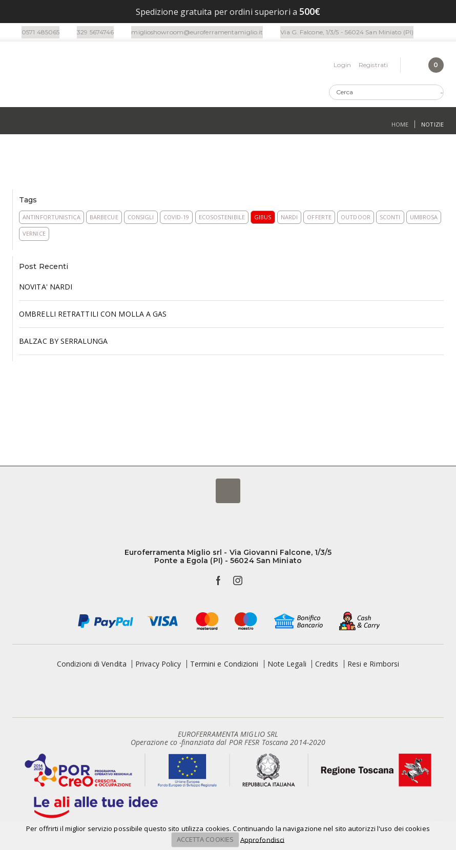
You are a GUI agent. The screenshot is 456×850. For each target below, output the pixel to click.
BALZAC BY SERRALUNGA (63, 342)
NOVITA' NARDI (45, 288)
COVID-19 (176, 218)
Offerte (319, 218)
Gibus (263, 218)
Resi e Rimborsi (373, 665)
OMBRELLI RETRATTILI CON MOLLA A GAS (93, 315)
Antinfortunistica (51, 218)
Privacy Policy (158, 665)
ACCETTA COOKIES (205, 839)
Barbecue (104, 218)
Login (342, 66)
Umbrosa (424, 218)
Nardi (289, 218)
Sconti (390, 218)
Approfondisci (262, 839)
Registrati (373, 66)
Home (399, 126)
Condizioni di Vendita (92, 665)
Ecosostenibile (222, 218)
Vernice (34, 235)
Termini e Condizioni (224, 665)
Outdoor (355, 218)
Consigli (141, 218)
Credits (327, 665)
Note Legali (286, 665)
